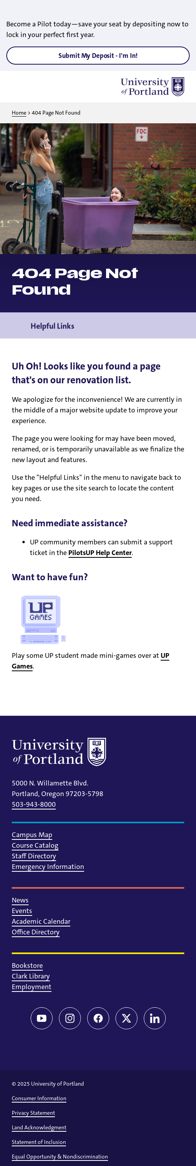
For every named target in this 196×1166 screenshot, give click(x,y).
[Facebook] (98, 1018)
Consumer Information (39, 1098)
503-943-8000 (34, 804)
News (20, 900)
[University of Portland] (152, 86)
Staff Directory (34, 856)
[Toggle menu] (21, 86)
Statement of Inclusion (39, 1142)
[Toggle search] (42, 86)
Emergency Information (48, 866)
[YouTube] (42, 1018)
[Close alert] (181, 11)
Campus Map (32, 834)
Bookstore (27, 965)
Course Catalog (35, 845)
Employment (31, 986)
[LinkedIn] (155, 1018)
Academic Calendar (41, 921)
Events (22, 910)
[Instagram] (70, 1018)
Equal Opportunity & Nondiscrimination (60, 1156)
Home (19, 112)
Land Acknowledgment (39, 1127)
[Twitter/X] (126, 1018)
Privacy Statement (33, 1112)
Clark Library (31, 976)
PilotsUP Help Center (100, 552)
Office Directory (36, 932)
